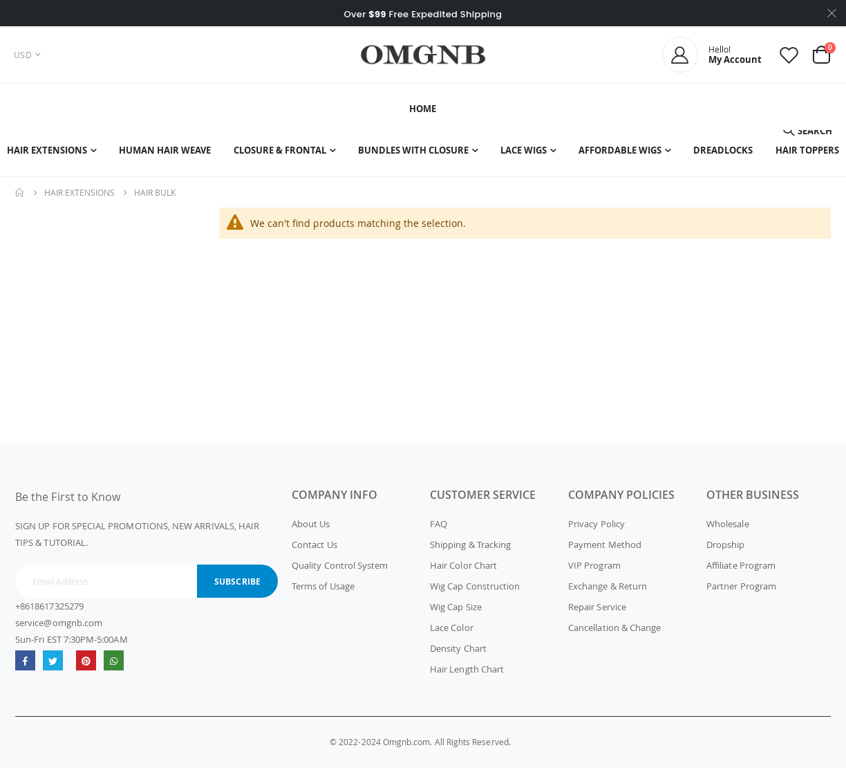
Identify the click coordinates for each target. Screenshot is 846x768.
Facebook (25, 660)
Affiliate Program (741, 565)
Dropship (725, 544)
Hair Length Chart (467, 669)
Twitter (53, 660)
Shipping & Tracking (470, 544)
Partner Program (741, 586)
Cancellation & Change (614, 627)
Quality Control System (340, 565)
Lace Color (451, 627)
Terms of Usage (323, 586)
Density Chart (458, 648)
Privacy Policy (596, 524)
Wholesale (727, 524)
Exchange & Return (607, 586)
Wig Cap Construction (475, 586)
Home (20, 192)
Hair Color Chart (463, 565)
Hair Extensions (79, 192)
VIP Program (594, 565)
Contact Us (314, 544)
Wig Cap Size (456, 607)
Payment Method (604, 544)
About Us (311, 524)
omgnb (86, 660)
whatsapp (114, 660)
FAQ (438, 524)
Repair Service (597, 607)
